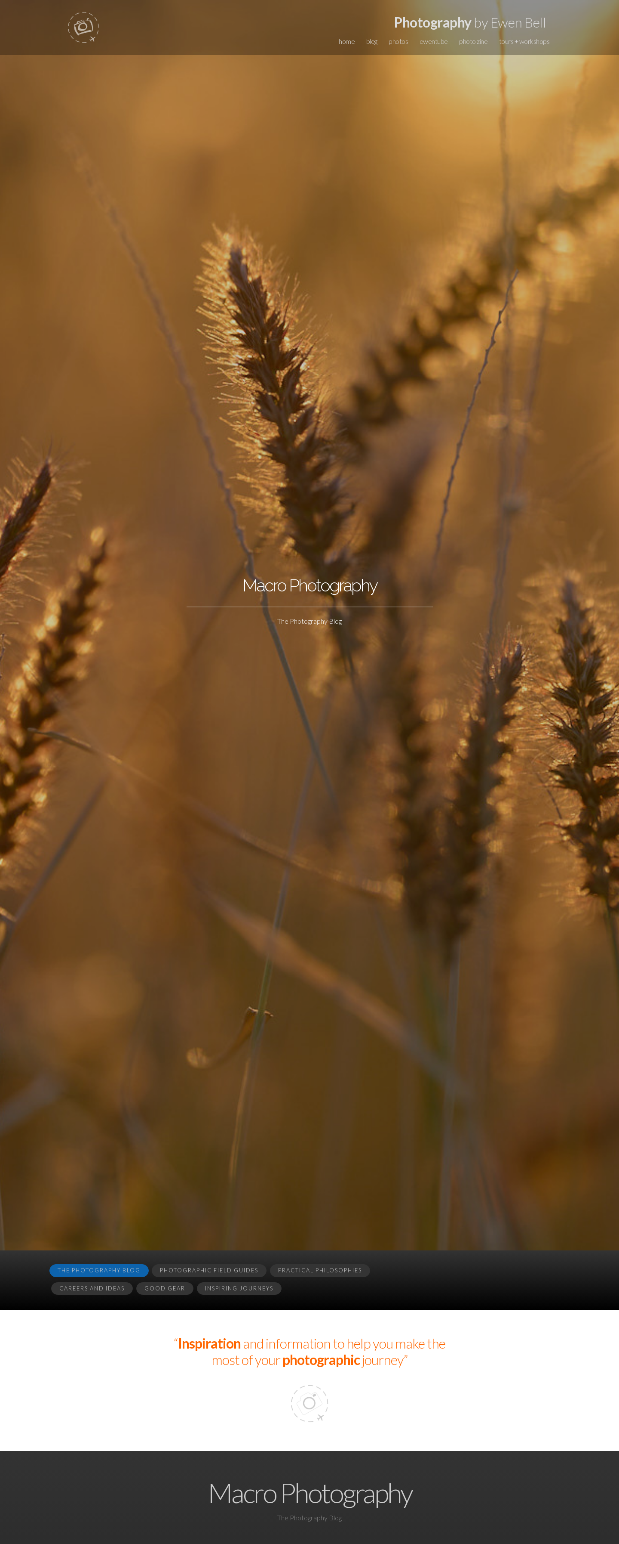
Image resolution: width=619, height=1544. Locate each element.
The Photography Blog (99, 1270)
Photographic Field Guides (209, 1270)
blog (371, 41)
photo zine (473, 41)
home (347, 41)
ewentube (434, 41)
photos (398, 41)
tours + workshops (524, 41)
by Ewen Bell (470, 22)
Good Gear (164, 1288)
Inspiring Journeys (239, 1288)
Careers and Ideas (92, 1288)
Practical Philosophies (320, 1270)
